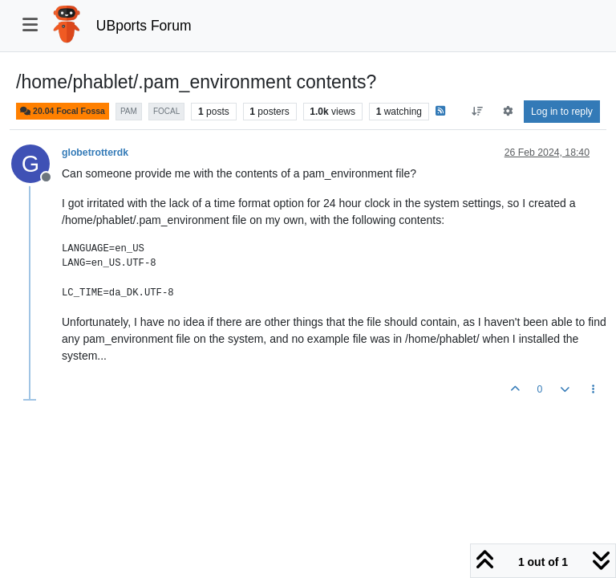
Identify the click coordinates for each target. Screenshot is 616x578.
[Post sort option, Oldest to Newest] (477, 111)
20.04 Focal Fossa (62, 111)
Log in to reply (562, 111)
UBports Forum (144, 26)
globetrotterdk (95, 152)
